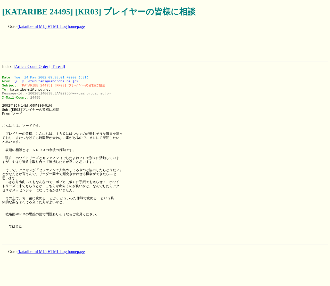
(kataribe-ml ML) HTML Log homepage (51, 26)
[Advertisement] (96, 45)
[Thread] (58, 66)
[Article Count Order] (32, 66)
